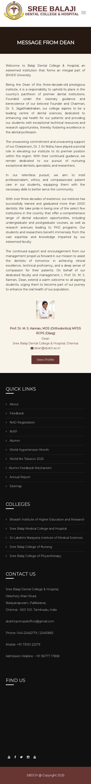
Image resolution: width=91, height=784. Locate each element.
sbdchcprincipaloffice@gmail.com (30, 621)
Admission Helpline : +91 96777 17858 (33, 656)
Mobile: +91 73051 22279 (23, 644)
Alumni (13, 441)
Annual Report (18, 477)
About (12, 404)
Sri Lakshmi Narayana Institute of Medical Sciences (44, 538)
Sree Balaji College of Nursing (29, 547)
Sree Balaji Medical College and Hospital (36, 528)
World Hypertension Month (27, 450)
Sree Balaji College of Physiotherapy (33, 556)
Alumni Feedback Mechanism (29, 468)
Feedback (15, 413)
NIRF (11, 431)
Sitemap (14, 486)
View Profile (45, 360)
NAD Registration (20, 422)
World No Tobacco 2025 (25, 459)
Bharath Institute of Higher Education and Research (45, 519)
